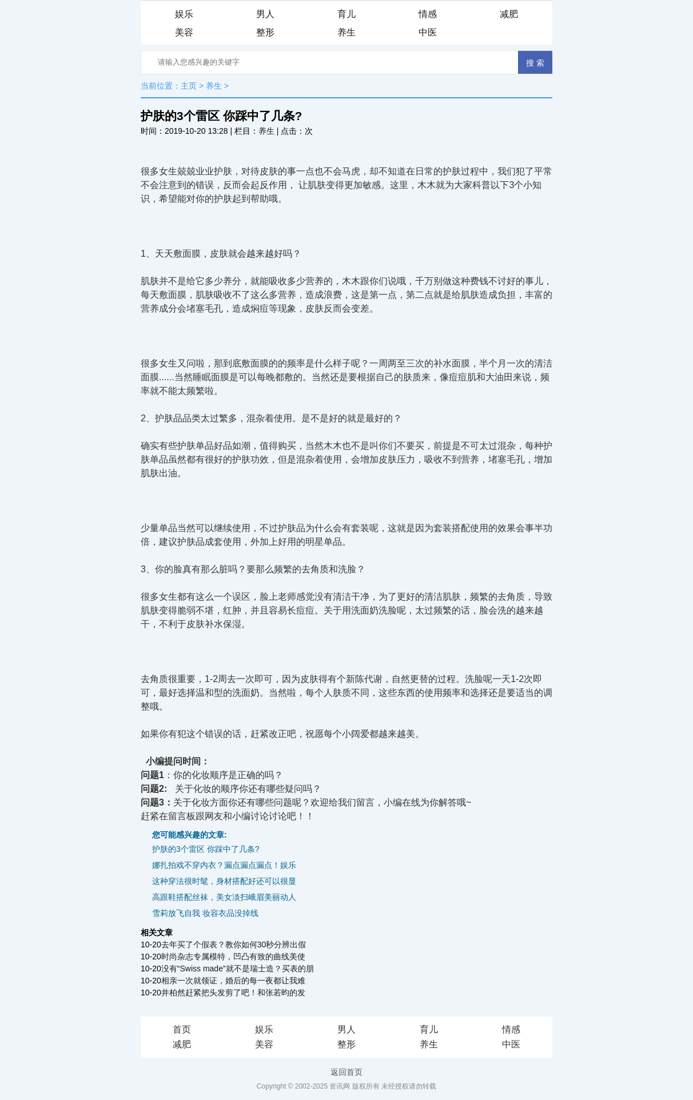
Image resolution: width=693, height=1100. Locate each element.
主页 (189, 85)
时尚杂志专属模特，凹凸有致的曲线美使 (233, 956)
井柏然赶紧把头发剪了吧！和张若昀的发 (233, 992)
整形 (265, 32)
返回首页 (346, 1072)
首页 (182, 1029)
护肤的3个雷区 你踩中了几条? (205, 849)
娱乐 (184, 14)
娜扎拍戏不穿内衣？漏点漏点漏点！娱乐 (224, 865)
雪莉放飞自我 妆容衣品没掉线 (205, 913)
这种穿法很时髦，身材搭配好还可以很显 (224, 881)
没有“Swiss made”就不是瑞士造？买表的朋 (237, 968)
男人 (265, 14)
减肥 (509, 14)
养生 (346, 32)
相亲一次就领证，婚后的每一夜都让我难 (233, 980)
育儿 (346, 14)
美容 (184, 32)
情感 (428, 14)
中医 (428, 32)
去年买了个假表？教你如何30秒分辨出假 (233, 944)
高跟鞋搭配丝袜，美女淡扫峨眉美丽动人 (224, 897)
